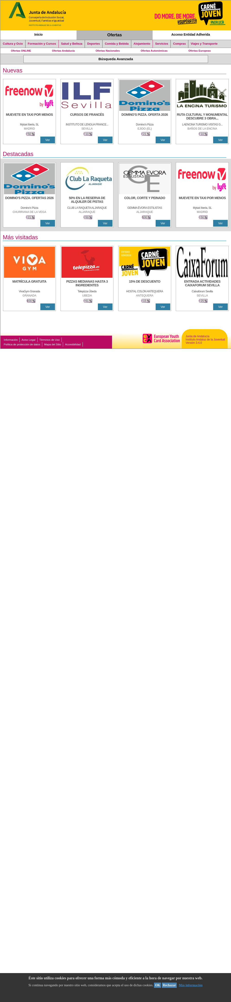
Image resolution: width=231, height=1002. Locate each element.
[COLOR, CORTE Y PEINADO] (144, 200)
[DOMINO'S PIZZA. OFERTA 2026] (144, 117)
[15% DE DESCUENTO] (144, 284)
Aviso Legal (28, 339)
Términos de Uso (49, 339)
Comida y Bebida (117, 43)
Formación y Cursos (42, 43)
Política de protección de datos (22, 344)
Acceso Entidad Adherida (190, 34)
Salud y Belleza (71, 43)
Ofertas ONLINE (21, 50)
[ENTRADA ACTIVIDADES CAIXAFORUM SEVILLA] (202, 284)
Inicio (38, 34)
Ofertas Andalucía (63, 50)
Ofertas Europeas (200, 50)
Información (11, 339)
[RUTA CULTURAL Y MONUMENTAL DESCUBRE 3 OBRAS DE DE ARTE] (202, 117)
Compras (179, 43)
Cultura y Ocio (13, 43)
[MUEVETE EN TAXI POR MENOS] (29, 117)
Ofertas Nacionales (108, 50)
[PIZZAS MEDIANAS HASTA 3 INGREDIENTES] (86, 284)
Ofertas (114, 35)
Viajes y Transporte (204, 43)
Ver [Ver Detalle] (47, 140)
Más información (190, 985)
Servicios (161, 43)
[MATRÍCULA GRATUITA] (29, 284)
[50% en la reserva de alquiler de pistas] (86, 200)
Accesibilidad (72, 344)
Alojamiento (142, 43)
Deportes (93, 43)
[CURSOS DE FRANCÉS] (86, 117)
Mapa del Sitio (52, 344)
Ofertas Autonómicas (154, 50)
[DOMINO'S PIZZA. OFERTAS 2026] (29, 200)
